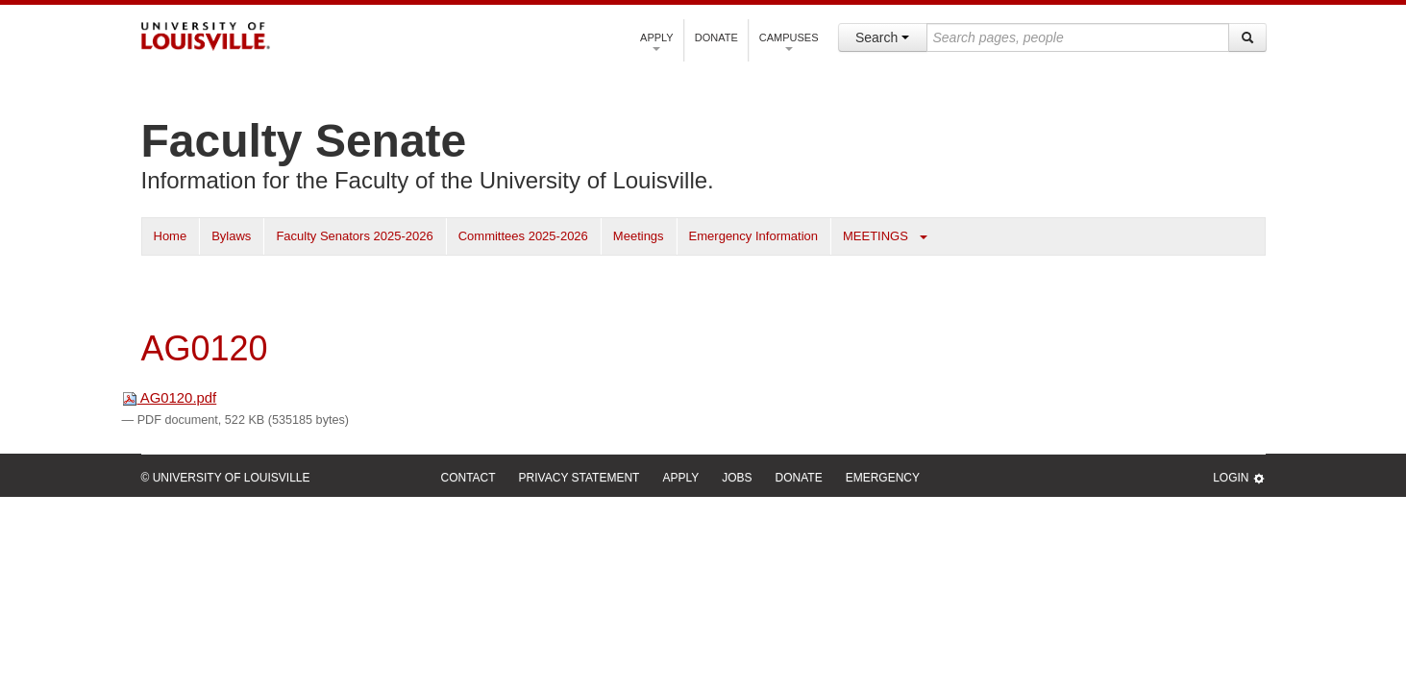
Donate (716, 37)
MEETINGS (875, 236)
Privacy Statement (579, 477)
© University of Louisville (225, 477)
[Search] (1247, 37)
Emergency (883, 477)
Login (1239, 478)
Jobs (737, 477)
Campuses (789, 41)
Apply (657, 41)
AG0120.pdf (169, 398)
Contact (468, 477)
